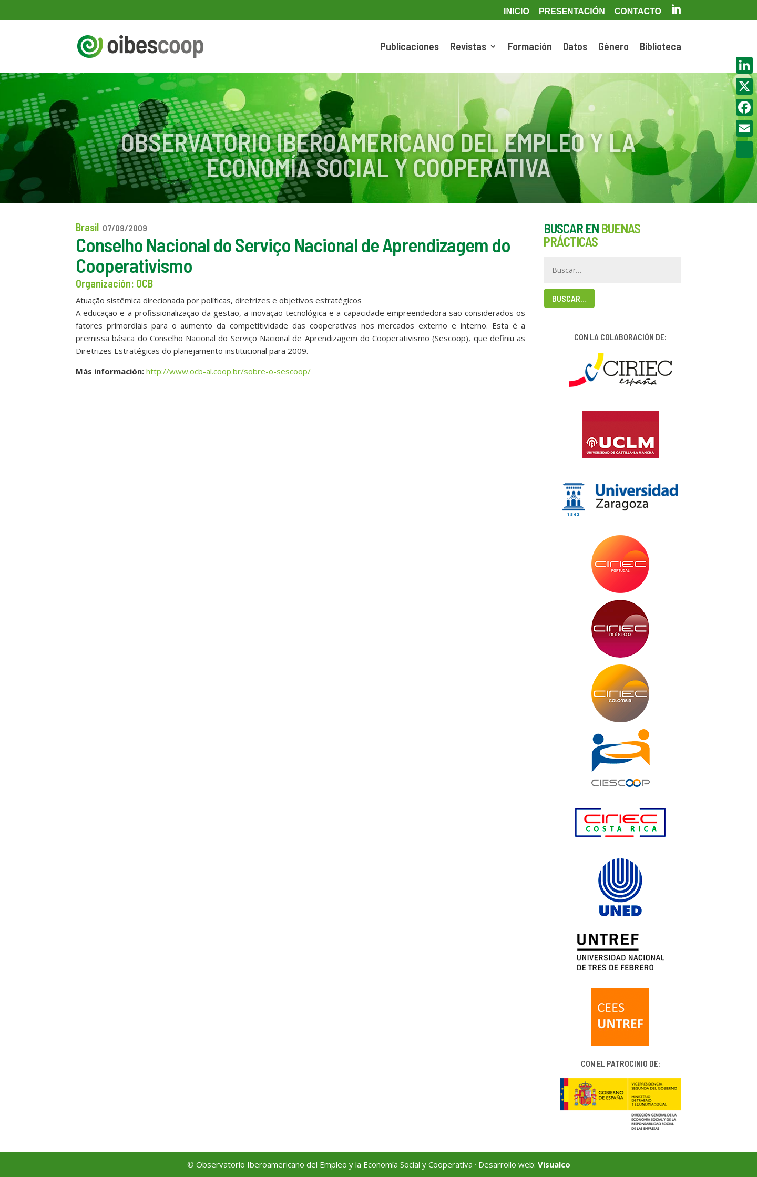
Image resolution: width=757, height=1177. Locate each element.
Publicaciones (409, 48)
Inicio (516, 11)
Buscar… (569, 298)
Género (613, 48)
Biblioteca (660, 48)
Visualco (554, 1164)
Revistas (468, 48)
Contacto (638, 11)
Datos (575, 48)
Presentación (572, 11)
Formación (530, 48)
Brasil (87, 227)
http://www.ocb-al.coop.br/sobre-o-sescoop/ (228, 371)
